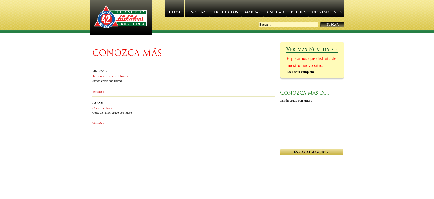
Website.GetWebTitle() (121, 18)
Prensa (298, 10)
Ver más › (98, 91)
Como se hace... (104, 108)
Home (174, 10)
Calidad (275, 10)
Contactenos (326, 10)
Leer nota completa (300, 72)
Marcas (252, 10)
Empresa (197, 10)
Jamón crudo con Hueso (110, 76)
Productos (225, 10)
